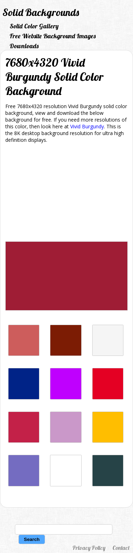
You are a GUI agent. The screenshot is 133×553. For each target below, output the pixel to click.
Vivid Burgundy (87, 126)
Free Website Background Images (53, 36)
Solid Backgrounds (40, 12)
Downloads (24, 46)
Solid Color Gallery (34, 26)
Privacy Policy (88, 547)
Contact (120, 547)
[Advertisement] (66, 193)
